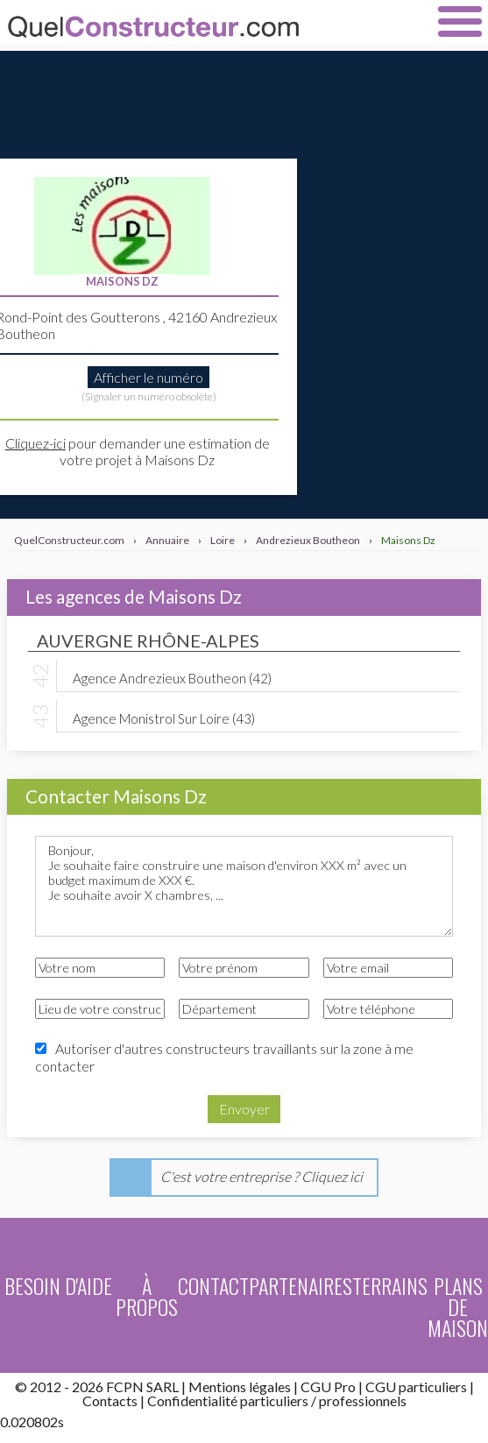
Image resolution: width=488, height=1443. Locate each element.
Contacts (110, 1400)
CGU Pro (328, 1386)
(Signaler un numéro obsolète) (148, 396)
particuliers (274, 1400)
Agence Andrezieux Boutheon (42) (172, 677)
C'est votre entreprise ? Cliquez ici (261, 1176)
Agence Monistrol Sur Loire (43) (164, 718)
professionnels (363, 1400)
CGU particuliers (416, 1386)
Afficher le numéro (148, 377)
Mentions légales (239, 1386)
